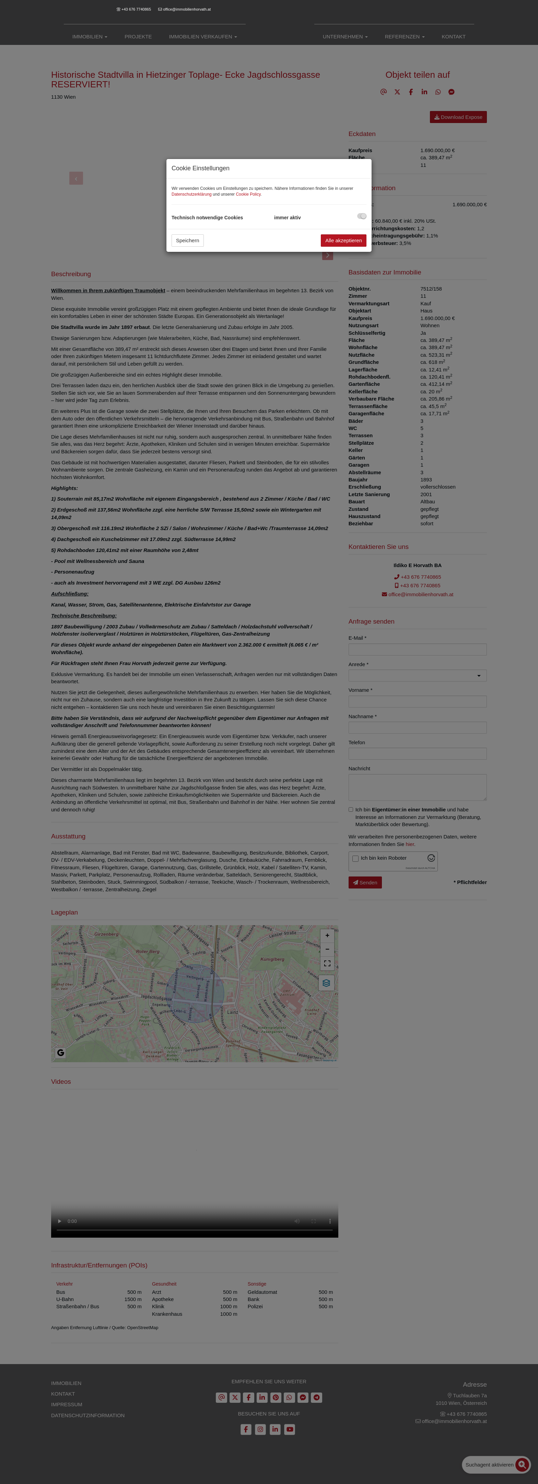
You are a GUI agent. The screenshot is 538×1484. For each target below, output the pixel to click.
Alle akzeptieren (343, 240)
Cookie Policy (248, 194)
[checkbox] (361, 216)
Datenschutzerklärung (192, 194)
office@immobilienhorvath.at (187, 9)
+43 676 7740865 (136, 9)
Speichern (187, 240)
